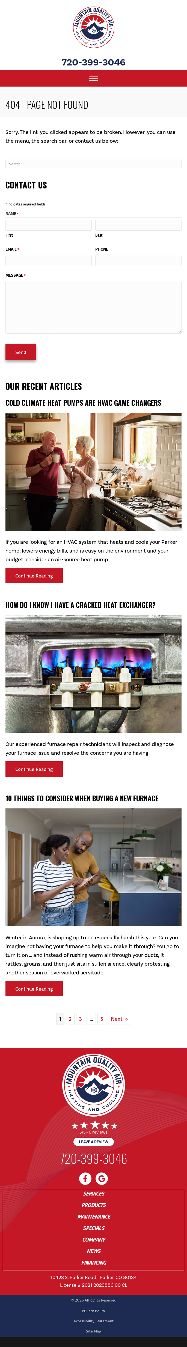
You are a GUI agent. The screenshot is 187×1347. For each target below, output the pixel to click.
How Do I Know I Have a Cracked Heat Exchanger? (80, 604)
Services (93, 1192)
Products (93, 1204)
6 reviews (98, 1131)
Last (98, 235)
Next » (119, 1017)
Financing (93, 1261)
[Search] (93, 163)
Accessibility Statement (94, 1319)
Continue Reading (39, 574)
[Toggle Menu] (93, 78)
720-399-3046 (94, 62)
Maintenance (93, 1215)
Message (15, 275)
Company (93, 1238)
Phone (101, 248)
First (9, 235)
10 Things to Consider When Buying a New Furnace (81, 797)
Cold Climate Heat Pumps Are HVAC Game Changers (83, 401)
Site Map (93, 1330)
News (93, 1250)
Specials (93, 1227)
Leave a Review (93, 1140)
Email (12, 249)
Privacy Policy (93, 1309)
